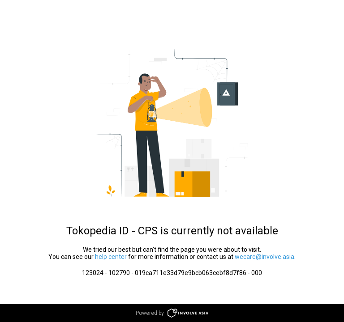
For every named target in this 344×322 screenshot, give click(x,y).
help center (111, 256)
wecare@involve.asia (264, 256)
